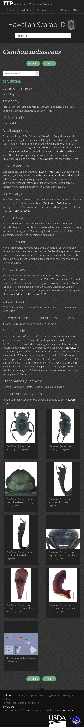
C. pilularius (28, 359)
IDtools (12, 10)
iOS (42, 710)
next (49, 63)
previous (33, 63)
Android (30, 710)
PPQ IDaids (40, 10)
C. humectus (24, 355)
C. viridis (63, 355)
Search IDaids (25, 10)
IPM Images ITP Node (69, 10)
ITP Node (68, 710)
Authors (7, 695)
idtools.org (8, 706)
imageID (53, 10)
